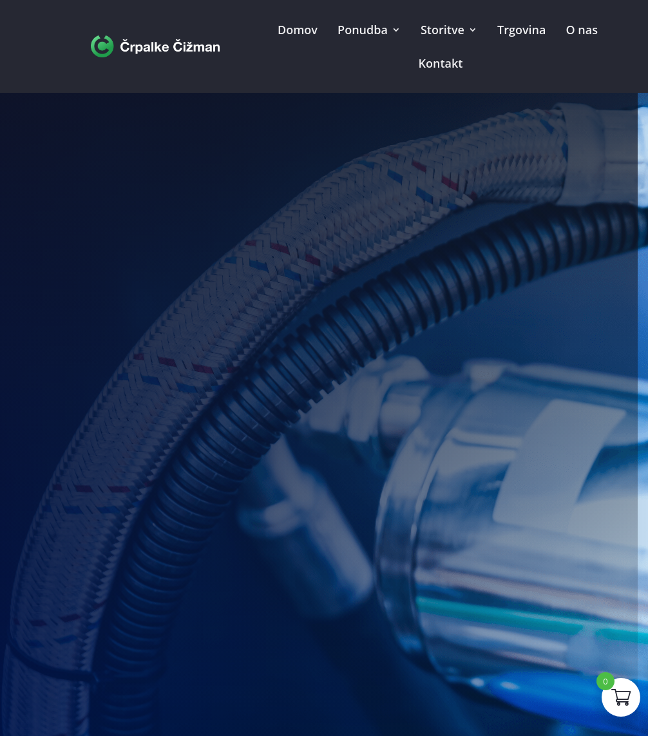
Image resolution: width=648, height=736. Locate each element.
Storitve (442, 29)
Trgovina (521, 29)
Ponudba (363, 29)
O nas (582, 29)
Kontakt (441, 63)
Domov (298, 29)
